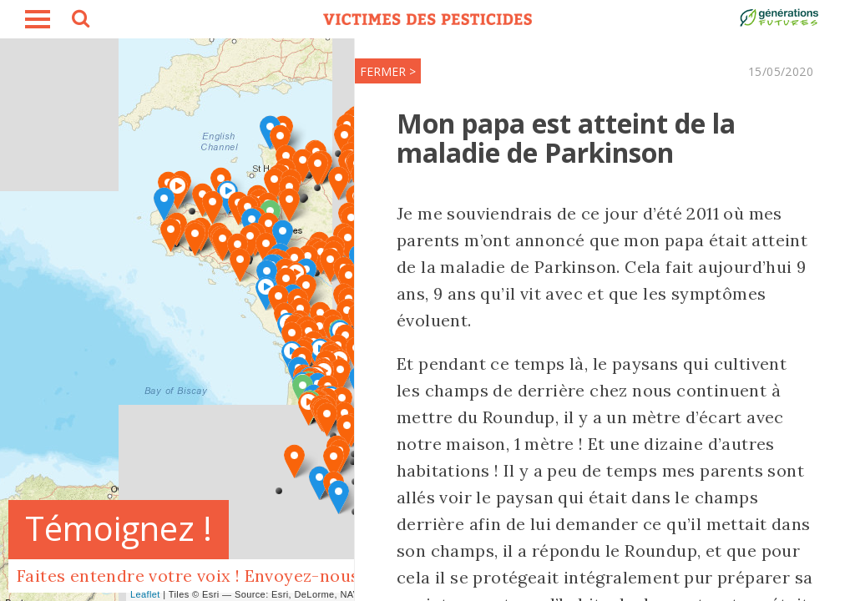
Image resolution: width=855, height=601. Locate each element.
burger (37, 19)
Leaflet (145, 594)
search (79, 20)
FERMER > (388, 71)
